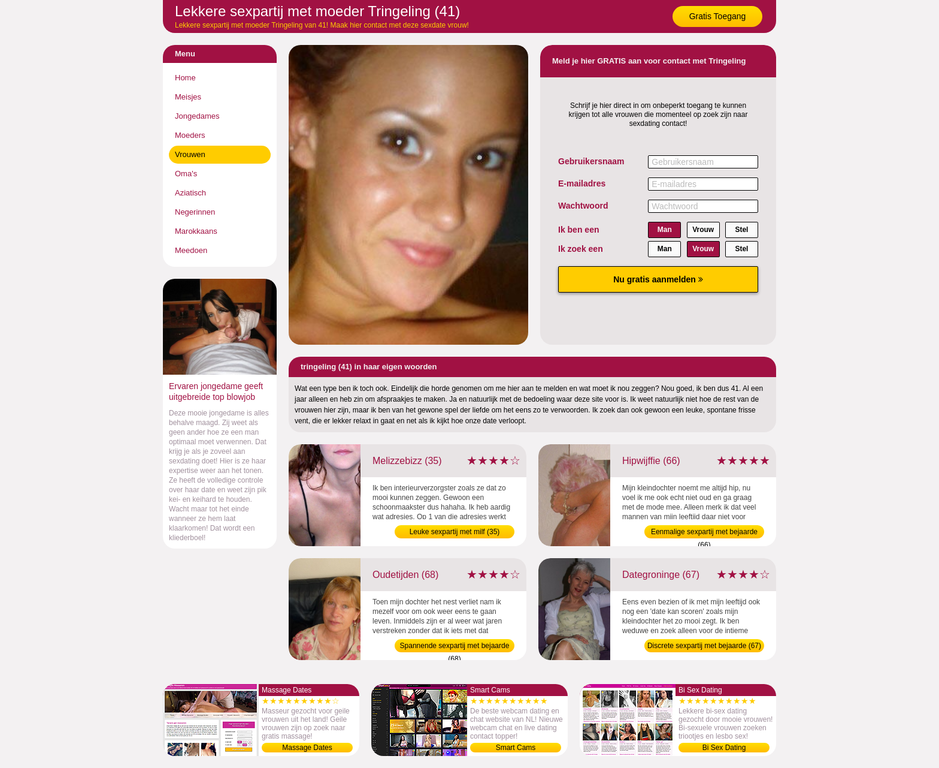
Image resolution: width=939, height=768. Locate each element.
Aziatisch (190, 192)
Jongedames (197, 116)
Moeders (190, 135)
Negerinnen (195, 211)
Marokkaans (196, 231)
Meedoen (191, 250)
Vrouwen (190, 154)
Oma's (186, 173)
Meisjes (188, 96)
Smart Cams (516, 747)
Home (185, 77)
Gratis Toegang (717, 16)
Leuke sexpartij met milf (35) (455, 532)
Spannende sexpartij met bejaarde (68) (455, 646)
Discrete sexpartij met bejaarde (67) (704, 645)
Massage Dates (307, 747)
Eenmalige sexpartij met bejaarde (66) (704, 533)
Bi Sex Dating (724, 747)
